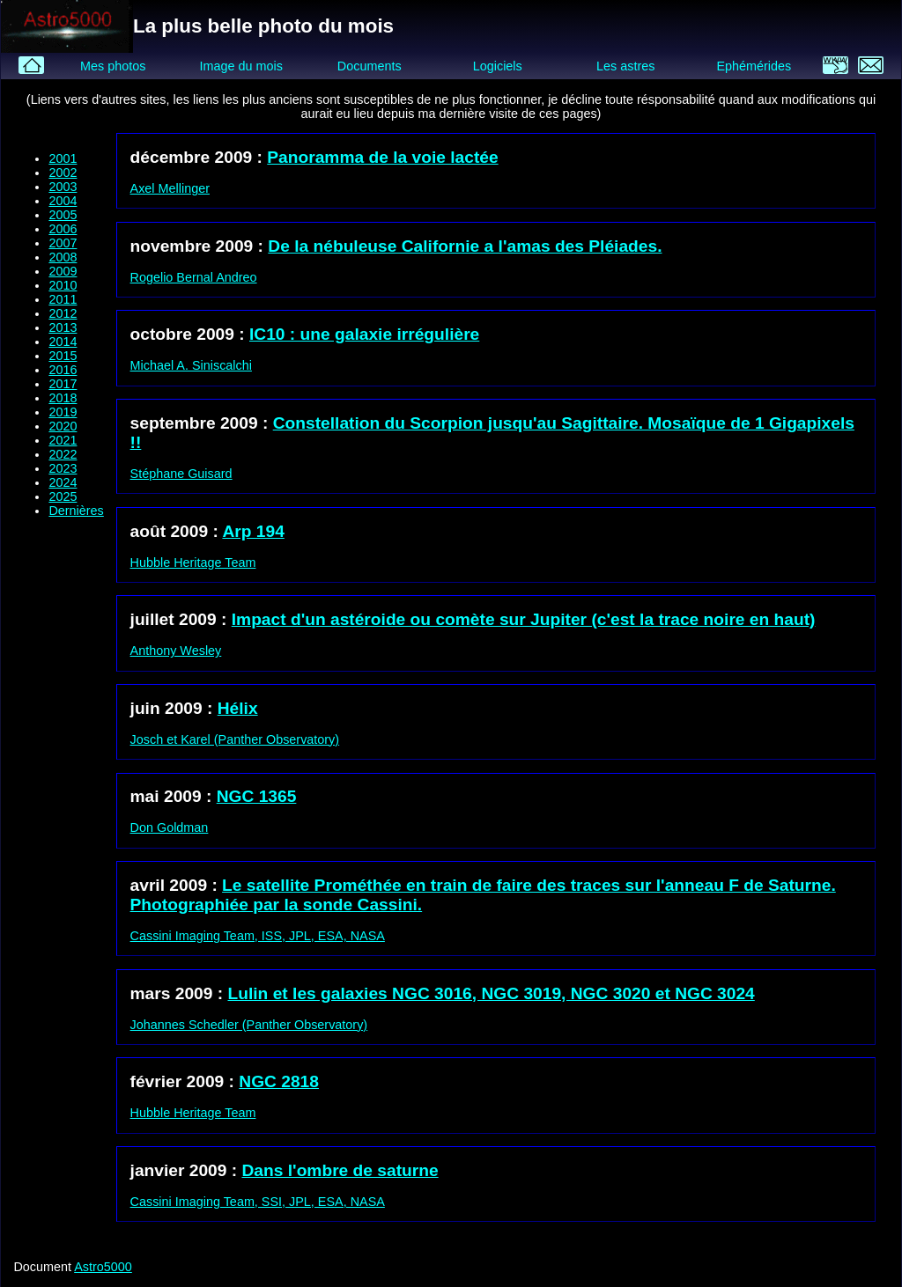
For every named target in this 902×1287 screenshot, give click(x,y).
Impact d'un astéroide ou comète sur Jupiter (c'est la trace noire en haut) (524, 619)
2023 (62, 468)
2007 (62, 243)
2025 (62, 496)
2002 (62, 172)
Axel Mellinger (170, 188)
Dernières (75, 511)
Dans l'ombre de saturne (340, 1170)
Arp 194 (253, 531)
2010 (62, 285)
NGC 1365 (257, 796)
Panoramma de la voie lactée (382, 157)
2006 (62, 229)
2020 (62, 426)
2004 (62, 201)
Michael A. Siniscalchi (191, 365)
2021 (62, 440)
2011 (62, 299)
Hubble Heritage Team (193, 562)
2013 (62, 327)
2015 (62, 356)
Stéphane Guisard (181, 474)
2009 (62, 271)
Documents (369, 66)
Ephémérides (753, 66)
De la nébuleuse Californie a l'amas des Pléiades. (465, 246)
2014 (62, 342)
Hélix (238, 708)
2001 (62, 158)
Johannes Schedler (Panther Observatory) (249, 1025)
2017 (62, 384)
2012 (62, 313)
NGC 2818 (279, 1081)
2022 (62, 454)
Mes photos (112, 66)
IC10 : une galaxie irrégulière (364, 334)
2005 (62, 215)
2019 (62, 412)
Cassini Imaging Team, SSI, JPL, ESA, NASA (257, 1202)
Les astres (625, 66)
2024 (62, 482)
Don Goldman (169, 827)
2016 (62, 370)
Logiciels (497, 66)
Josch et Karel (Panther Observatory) (235, 739)
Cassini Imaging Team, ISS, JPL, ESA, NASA (257, 936)
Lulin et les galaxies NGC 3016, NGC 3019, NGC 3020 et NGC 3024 (491, 993)
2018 (62, 398)
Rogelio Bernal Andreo (193, 277)
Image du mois (240, 66)
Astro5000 (103, 1267)
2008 (62, 257)
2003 (62, 187)
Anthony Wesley (176, 651)
